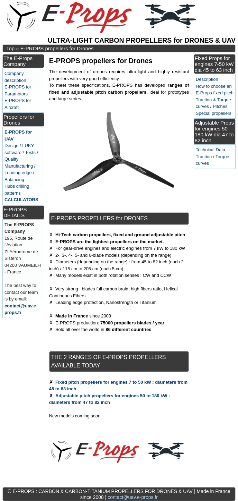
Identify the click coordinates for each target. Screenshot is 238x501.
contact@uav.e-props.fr (133, 497)
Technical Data (210, 149)
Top (10, 48)
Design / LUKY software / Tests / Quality (21, 152)
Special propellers (213, 113)
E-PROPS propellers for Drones (57, 48)
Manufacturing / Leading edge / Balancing (20, 172)
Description (207, 79)
